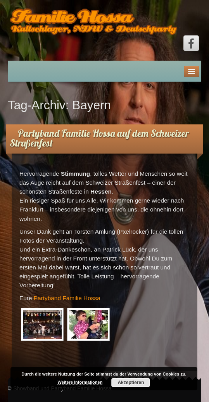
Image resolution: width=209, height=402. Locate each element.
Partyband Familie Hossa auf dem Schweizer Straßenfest (99, 138)
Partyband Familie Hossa (67, 298)
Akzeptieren (130, 382)
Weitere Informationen (79, 382)
